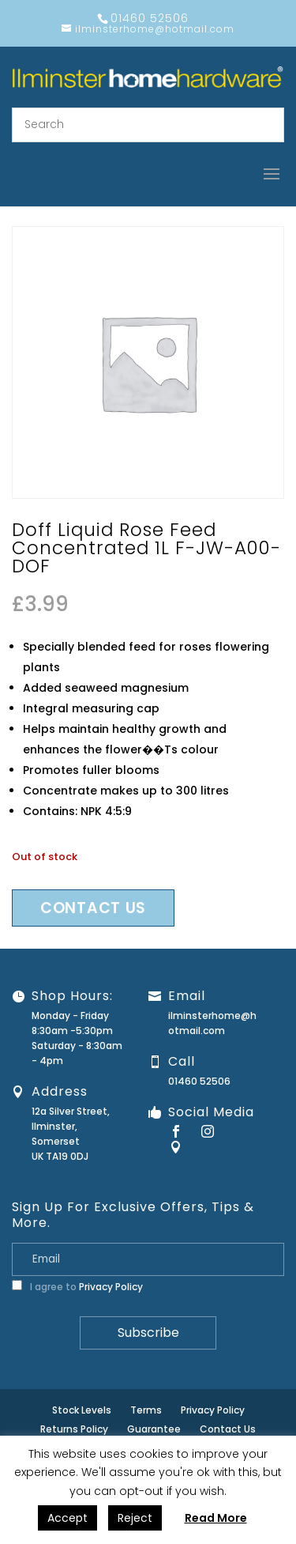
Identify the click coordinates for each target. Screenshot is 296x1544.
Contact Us (228, 1429)
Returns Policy (74, 1429)
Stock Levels (81, 1410)
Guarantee (154, 1429)
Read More (216, 1518)
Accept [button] (67, 1518)
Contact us (93, 908)
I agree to (77, 1286)
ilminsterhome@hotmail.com (212, 1023)
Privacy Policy (111, 1286)
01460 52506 (199, 1081)
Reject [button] (135, 1518)
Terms (146, 1410)
